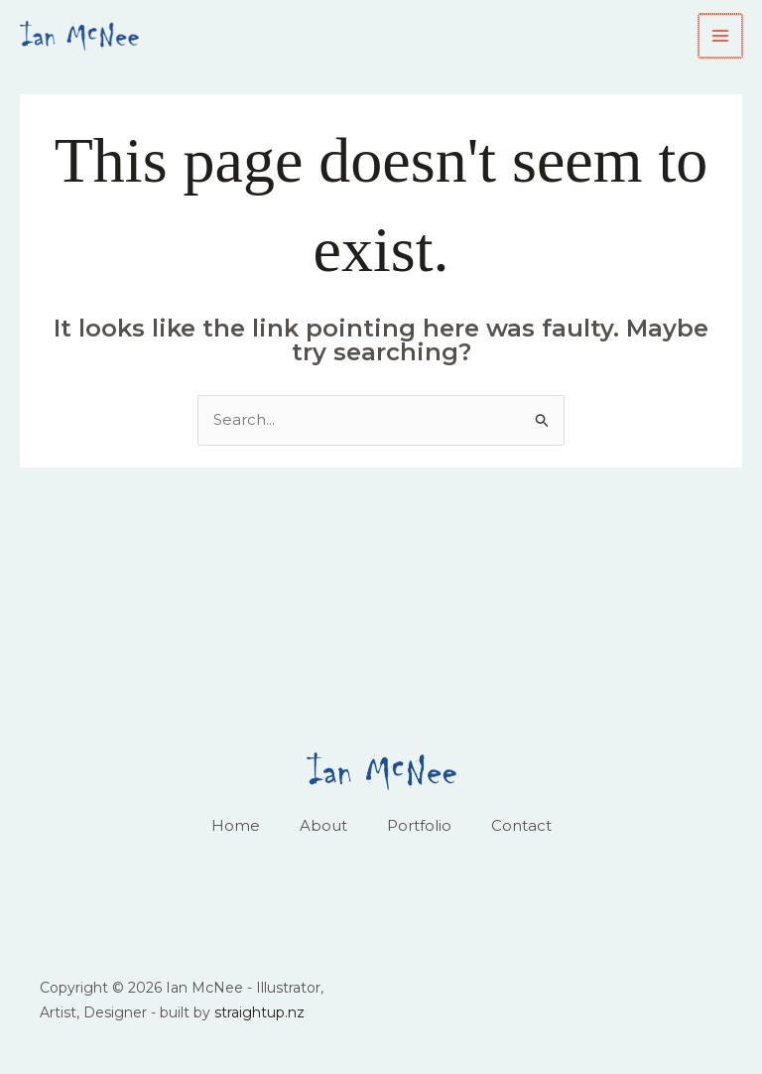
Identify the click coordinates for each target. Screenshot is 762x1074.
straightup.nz (259, 1012)
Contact (521, 825)
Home (235, 825)
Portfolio (419, 825)
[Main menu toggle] (721, 36)
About (323, 825)
